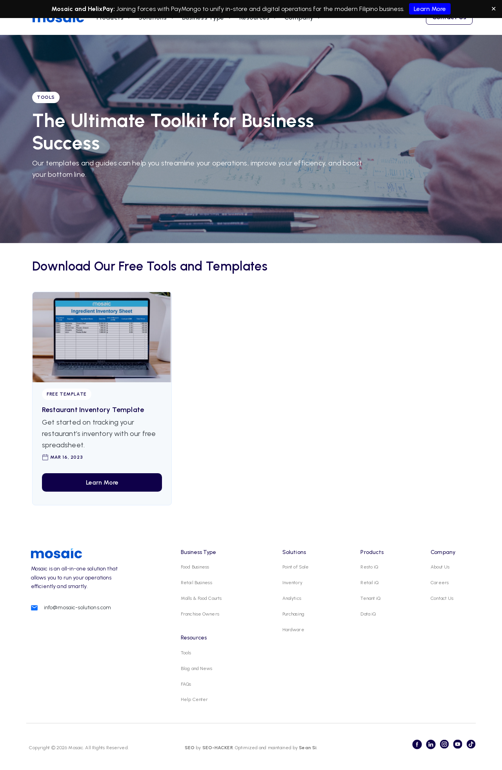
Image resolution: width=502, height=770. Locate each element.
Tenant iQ (370, 598)
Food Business (195, 567)
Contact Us (442, 598)
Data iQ (368, 614)
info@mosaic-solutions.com (77, 607)
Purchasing (293, 614)
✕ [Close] (493, 9)
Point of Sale (295, 567)
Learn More (430, 9)
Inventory (292, 582)
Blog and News (197, 668)
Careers (440, 582)
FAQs (186, 684)
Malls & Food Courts (201, 598)
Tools (186, 653)
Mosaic (75, 747)
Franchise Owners (200, 614)
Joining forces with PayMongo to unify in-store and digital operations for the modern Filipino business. (251, 9)
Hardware (293, 629)
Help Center (194, 699)
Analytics (291, 598)
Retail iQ (369, 582)
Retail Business (196, 582)
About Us (440, 567)
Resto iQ (369, 567)
